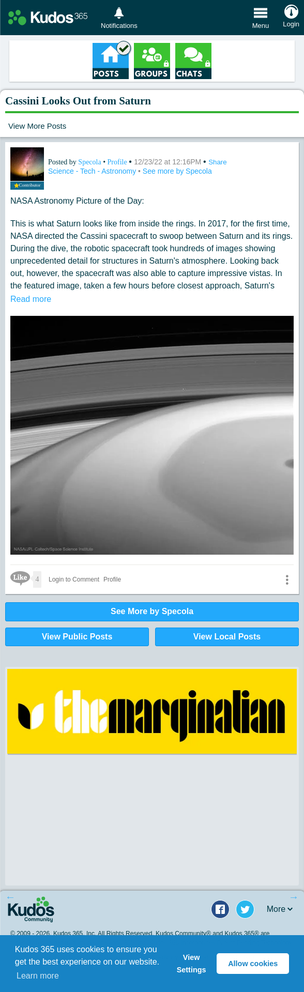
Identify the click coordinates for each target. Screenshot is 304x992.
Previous (10, 897)
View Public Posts (77, 636)
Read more (30, 299)
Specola (90, 162)
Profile (117, 162)
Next (293, 897)
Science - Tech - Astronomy (93, 171)
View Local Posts (227, 636)
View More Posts (37, 125)
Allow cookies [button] (253, 963)
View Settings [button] (191, 963)
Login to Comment (74, 579)
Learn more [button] (38, 975)
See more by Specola (177, 171)
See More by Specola (152, 611)
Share (217, 162)
